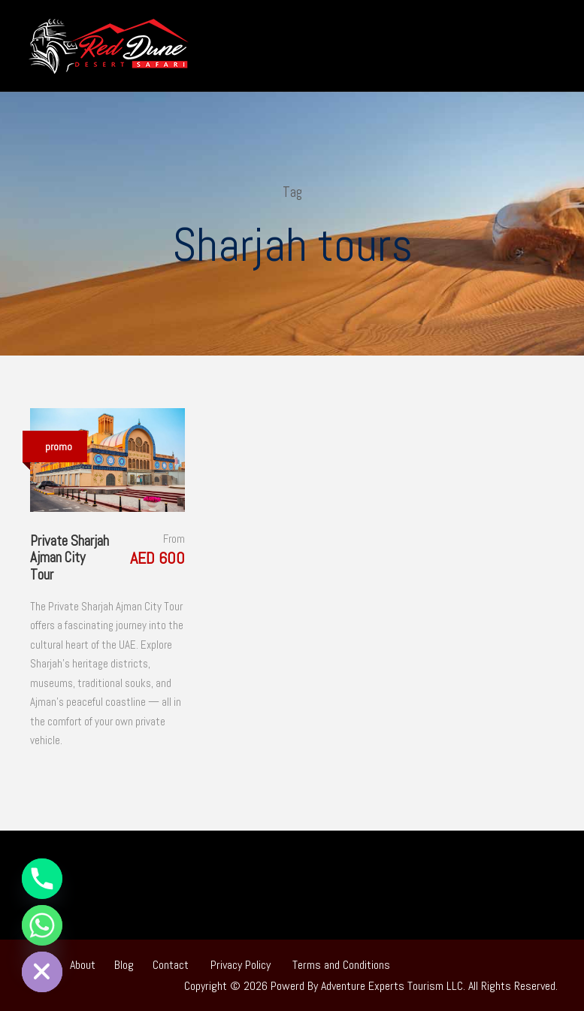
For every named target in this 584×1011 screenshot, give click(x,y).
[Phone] (42, 878)
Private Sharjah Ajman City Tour (69, 558)
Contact (171, 965)
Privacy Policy (240, 965)
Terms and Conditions (341, 965)
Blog (124, 965)
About (82, 965)
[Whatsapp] (42, 925)
